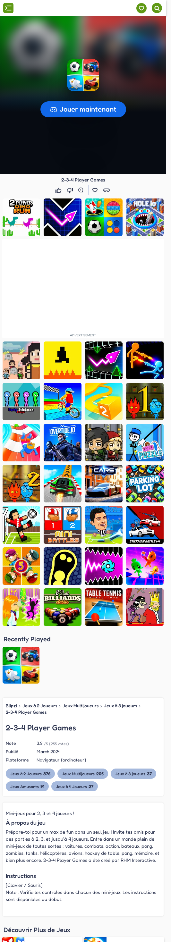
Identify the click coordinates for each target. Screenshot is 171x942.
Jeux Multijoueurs (80, 705)
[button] (83, 75)
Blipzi (11, 705)
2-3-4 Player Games (26, 712)
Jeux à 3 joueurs (120, 705)
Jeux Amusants (27, 786)
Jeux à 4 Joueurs (75, 786)
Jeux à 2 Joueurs (39, 705)
